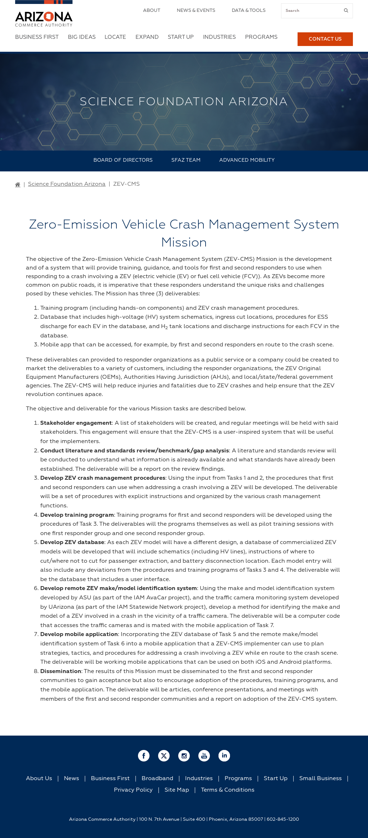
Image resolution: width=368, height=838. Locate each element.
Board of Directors (123, 160)
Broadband (157, 779)
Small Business (320, 779)
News (71, 779)
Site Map (177, 790)
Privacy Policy (133, 790)
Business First (37, 37)
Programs (261, 37)
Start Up (181, 37)
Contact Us (325, 39)
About (151, 10)
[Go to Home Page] (17, 185)
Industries (219, 37)
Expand (147, 37)
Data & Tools (249, 10)
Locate (115, 37)
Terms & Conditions (227, 790)
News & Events (196, 10)
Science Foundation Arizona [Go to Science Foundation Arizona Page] (67, 184)
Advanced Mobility (247, 160)
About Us (39, 779)
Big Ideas (82, 37)
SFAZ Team (186, 160)
